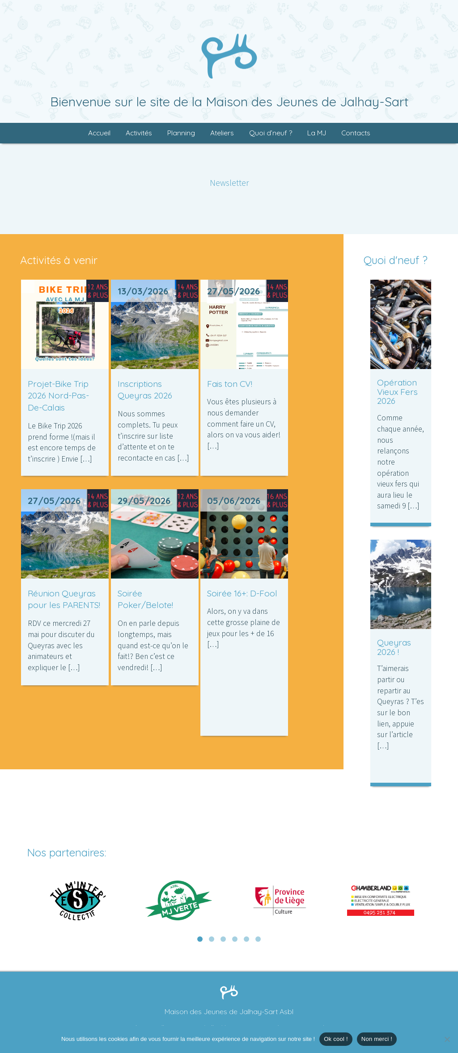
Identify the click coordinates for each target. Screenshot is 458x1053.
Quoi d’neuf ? (270, 133)
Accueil (99, 133)
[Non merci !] (446, 1039)
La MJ (316, 133)
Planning (181, 133)
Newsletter (229, 182)
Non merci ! (376, 1039)
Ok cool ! (336, 1039)
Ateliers (222, 133)
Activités (139, 133)
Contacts (355, 133)
